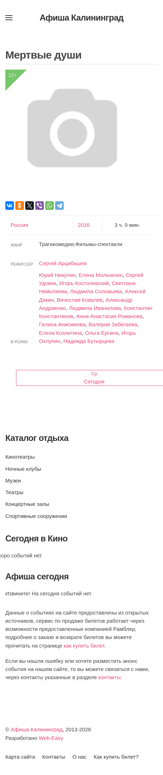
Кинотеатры (20, 457)
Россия (19, 225)
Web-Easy (51, 738)
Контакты (53, 757)
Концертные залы (27, 504)
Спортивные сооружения (36, 516)
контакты (109, 677)
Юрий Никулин (57, 275)
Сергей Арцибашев (63, 263)
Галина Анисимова (62, 324)
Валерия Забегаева (113, 324)
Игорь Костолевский (84, 283)
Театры (14, 492)
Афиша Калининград (37, 729)
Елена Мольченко (101, 275)
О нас (79, 757)
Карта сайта (20, 757)
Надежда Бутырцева (88, 341)
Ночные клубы (23, 469)
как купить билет (84, 646)
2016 (84, 225)
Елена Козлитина (60, 333)
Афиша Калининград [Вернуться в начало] (81, 17)
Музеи (13, 480)
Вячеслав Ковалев (79, 300)
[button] (8, 18)
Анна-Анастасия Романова (109, 316)
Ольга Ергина (102, 333)
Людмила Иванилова (95, 308)
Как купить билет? (116, 757)
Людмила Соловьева (96, 291)
